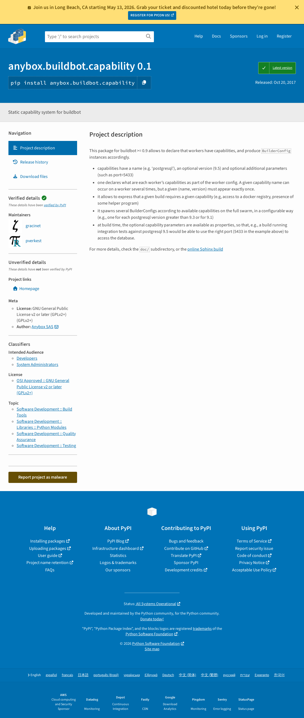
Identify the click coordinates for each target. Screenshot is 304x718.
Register (284, 36)
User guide (47, 556)
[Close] (297, 7)
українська (132, 675)
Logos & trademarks (118, 563)
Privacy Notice (252, 563)
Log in (262, 36)
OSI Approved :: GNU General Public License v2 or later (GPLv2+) (43, 387)
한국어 (279, 675)
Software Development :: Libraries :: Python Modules (41, 424)
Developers (27, 358)
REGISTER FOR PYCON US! (150, 15)
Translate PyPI (184, 556)
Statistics (118, 556)
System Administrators (37, 365)
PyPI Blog (115, 541)
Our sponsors (117, 570)
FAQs (49, 570)
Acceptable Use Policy (252, 570)
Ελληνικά (151, 675)
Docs (216, 36)
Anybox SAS (42, 327)
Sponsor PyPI (186, 563)
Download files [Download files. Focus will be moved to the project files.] (30, 177)
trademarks (202, 628)
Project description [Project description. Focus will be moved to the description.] (34, 148)
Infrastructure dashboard (115, 548)
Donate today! (152, 619)
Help (198, 36)
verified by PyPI (55, 205)
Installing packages (47, 541)
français (67, 675)
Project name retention (47, 563)
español (51, 675)
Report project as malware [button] (42, 477)
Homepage (26, 289)
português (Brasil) (106, 675)
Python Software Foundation (149, 634)
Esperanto (262, 675)
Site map (152, 649)
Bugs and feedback (186, 541)
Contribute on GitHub (183, 548)
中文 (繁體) (209, 675)
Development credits (184, 570)
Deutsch (168, 675)
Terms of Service (252, 541)
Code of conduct (252, 556)
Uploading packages (47, 548)
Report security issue (254, 548)
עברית (245, 675)
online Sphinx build (205, 249)
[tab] (42, 148)
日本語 (83, 675)
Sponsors (239, 36)
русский (229, 675)
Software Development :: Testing (46, 446)
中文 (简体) (187, 675)
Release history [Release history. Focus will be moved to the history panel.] (30, 162)
